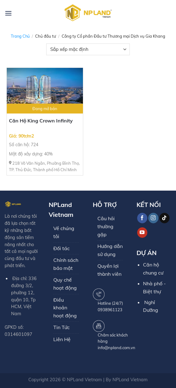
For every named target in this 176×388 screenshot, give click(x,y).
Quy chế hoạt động (65, 284)
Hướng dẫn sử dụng (110, 250)
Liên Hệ (62, 339)
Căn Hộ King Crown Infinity (41, 121)
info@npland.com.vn (116, 347)
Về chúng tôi (63, 232)
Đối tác (61, 248)
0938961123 (110, 309)
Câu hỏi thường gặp (106, 226)
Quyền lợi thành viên (109, 270)
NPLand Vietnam (84, 379)
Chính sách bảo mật (65, 264)
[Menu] (8, 13)
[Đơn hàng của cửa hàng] (87, 49)
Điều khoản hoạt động (65, 308)
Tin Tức (61, 327)
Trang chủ (20, 36)
